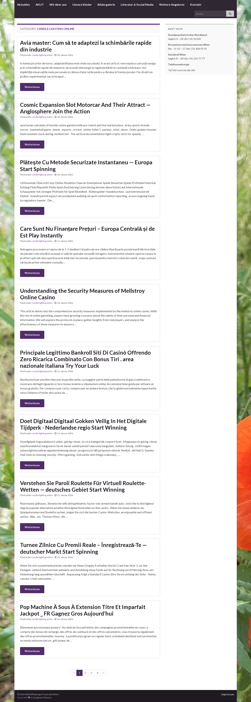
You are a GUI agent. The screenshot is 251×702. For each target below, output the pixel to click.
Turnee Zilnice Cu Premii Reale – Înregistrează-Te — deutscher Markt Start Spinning (83, 548)
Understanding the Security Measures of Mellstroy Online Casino (82, 293)
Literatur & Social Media (137, 4)
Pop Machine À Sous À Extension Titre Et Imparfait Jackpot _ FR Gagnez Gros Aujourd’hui (82, 610)
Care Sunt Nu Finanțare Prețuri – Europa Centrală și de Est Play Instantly (87, 232)
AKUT (40, 4)
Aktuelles (23, 4)
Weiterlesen (32, 86)
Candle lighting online (42, 55)
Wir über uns (58, 4)
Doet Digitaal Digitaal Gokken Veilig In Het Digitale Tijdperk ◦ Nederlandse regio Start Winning (83, 424)
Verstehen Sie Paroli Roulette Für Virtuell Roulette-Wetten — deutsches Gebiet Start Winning (83, 486)
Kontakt (195, 4)
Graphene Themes (42, 697)
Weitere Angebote (171, 4)
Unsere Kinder (82, 4)
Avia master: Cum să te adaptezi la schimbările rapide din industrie (85, 46)
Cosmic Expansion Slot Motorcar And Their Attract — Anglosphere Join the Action (85, 107)
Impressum (227, 694)
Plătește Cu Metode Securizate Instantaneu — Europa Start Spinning (86, 165)
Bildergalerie (106, 4)
